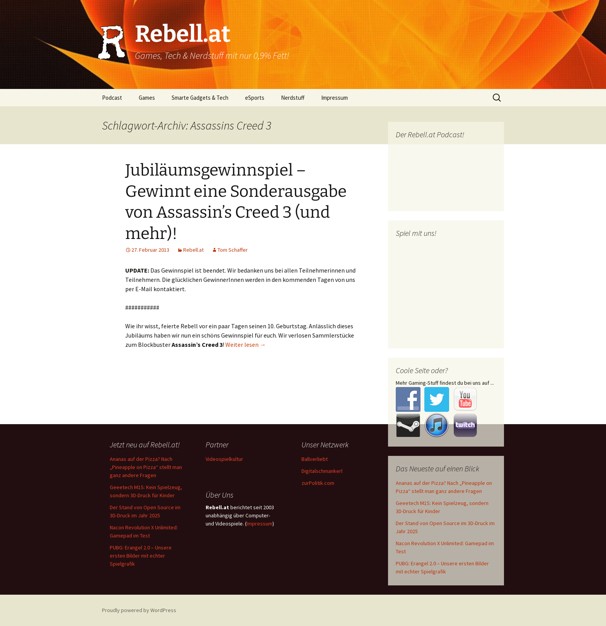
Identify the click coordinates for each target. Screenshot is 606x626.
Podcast (112, 97)
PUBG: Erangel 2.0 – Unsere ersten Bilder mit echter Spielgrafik (141, 555)
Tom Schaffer (233, 249)
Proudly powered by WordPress (139, 610)
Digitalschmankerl (321, 470)
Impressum (334, 97)
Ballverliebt (314, 458)
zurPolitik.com (317, 482)
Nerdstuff (293, 97)
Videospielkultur (224, 458)
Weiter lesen (245, 344)
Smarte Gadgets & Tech (200, 97)
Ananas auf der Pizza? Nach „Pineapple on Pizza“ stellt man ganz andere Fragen (146, 467)
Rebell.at (193, 249)
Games (147, 97)
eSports (254, 97)
